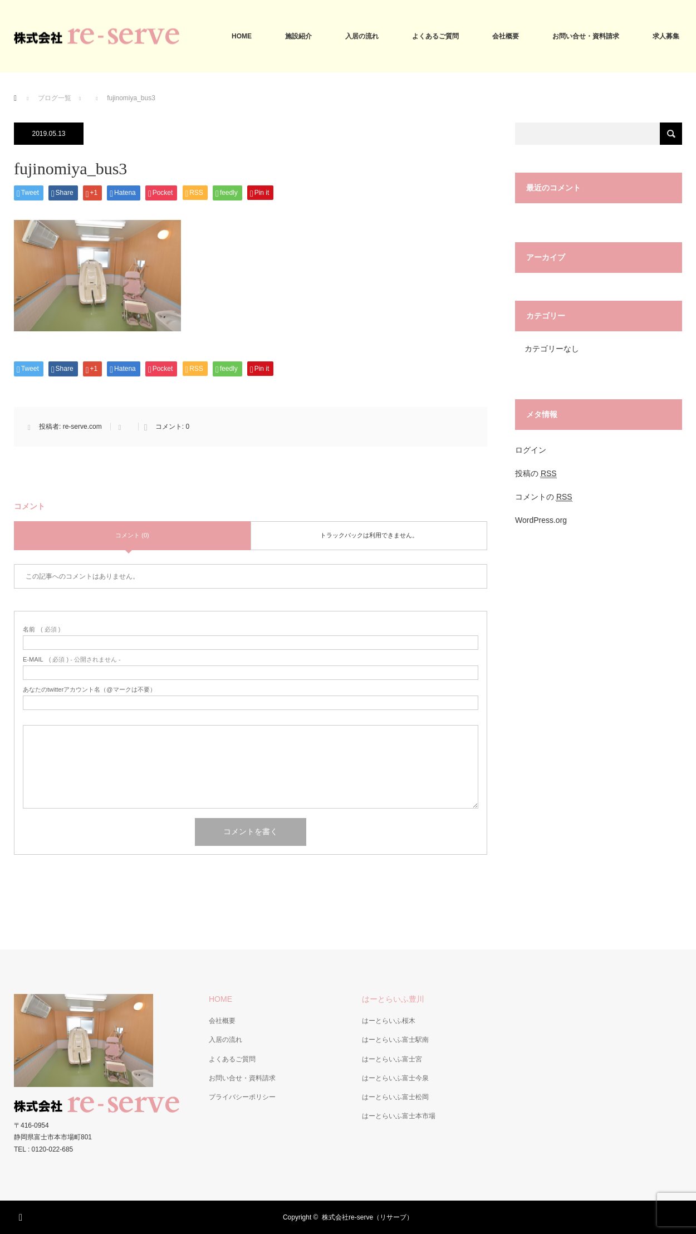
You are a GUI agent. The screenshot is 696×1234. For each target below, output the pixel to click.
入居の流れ (362, 36)
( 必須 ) (41, 629)
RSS (22, 1215)
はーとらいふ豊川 (393, 999)
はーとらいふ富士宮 (392, 1059)
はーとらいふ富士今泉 (395, 1078)
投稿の (536, 473)
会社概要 (505, 36)
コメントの (543, 497)
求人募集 (666, 36)
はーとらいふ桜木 (388, 1021)
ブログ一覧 (54, 98)
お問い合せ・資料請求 (585, 36)
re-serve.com (82, 426)
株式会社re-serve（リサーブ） (367, 1217)
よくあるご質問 (435, 36)
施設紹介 (298, 36)
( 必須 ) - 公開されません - (72, 660)
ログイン (530, 449)
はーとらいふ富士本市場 (398, 1116)
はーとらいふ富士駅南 (395, 1040)
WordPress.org (541, 520)
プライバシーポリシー (242, 1097)
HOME (242, 36)
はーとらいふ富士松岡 (395, 1097)
